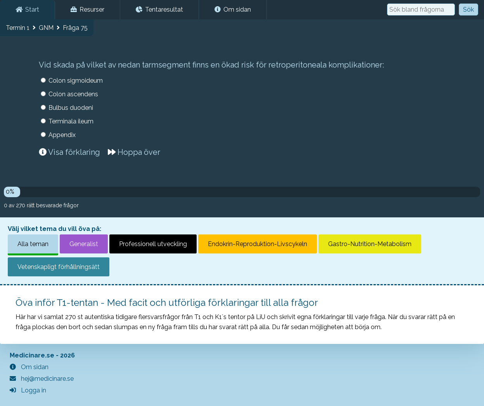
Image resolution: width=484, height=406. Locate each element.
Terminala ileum (70, 121)
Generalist (83, 244)
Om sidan (232, 9)
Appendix (62, 135)
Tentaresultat (159, 9)
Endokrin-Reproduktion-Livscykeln (257, 244)
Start (27, 9)
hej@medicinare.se (42, 378)
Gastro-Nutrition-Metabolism (369, 244)
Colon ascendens (73, 94)
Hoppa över (134, 152)
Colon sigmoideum (75, 80)
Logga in (28, 390)
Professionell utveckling (153, 244)
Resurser (87, 9)
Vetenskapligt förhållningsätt (58, 267)
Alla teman (32, 244)
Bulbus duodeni (70, 107)
